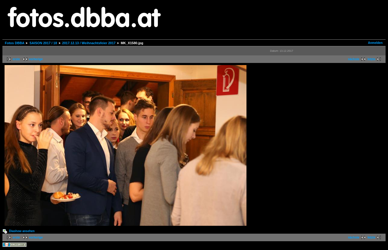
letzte (371, 59)
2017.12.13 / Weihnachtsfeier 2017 (89, 43)
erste (16, 59)
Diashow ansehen (21, 231)
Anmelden (375, 42)
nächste (354, 59)
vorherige (36, 59)
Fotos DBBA (14, 43)
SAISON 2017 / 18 (43, 43)
